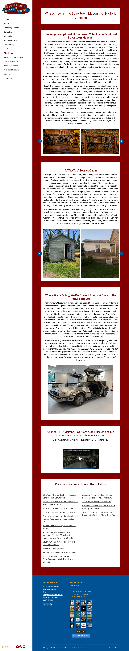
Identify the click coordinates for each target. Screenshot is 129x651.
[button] (40, 141)
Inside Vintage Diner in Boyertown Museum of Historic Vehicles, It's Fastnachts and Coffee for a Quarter (58, 535)
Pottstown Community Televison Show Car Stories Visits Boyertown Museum (58, 559)
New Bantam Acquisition (53, 548)
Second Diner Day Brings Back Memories (60, 552)
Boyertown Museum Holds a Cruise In (59, 508)
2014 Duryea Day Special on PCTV (96, 502)
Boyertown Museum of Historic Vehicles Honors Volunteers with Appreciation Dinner (60, 519)
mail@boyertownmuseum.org (53, 595)
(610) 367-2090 (8, 647)
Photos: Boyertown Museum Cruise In (59, 512)
